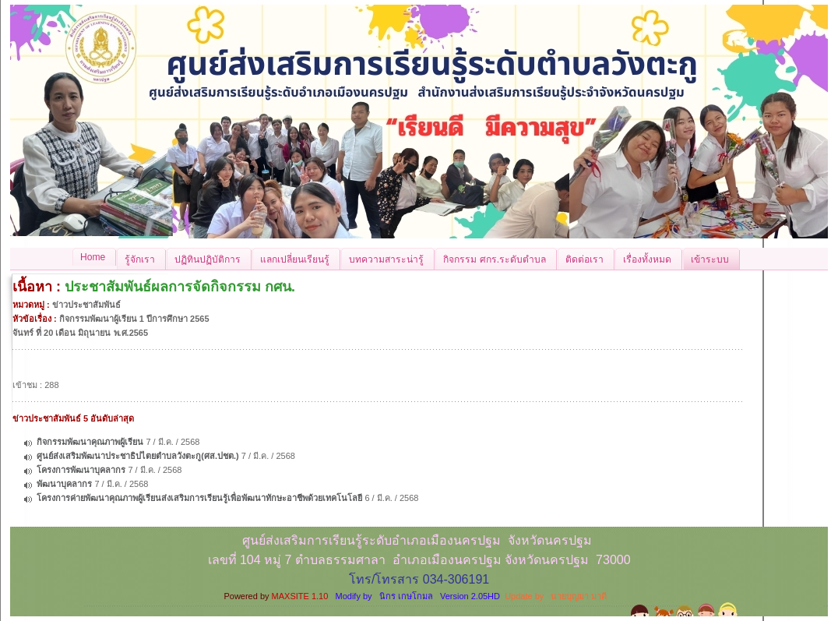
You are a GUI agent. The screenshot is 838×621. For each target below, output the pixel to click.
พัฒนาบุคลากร (64, 484)
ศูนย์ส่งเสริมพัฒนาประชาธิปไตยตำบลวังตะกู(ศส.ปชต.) (137, 455)
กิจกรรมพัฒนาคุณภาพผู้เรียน (90, 441)
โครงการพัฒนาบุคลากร (81, 470)
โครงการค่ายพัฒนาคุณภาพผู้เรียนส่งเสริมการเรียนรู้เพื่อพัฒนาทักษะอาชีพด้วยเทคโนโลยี (199, 498)
